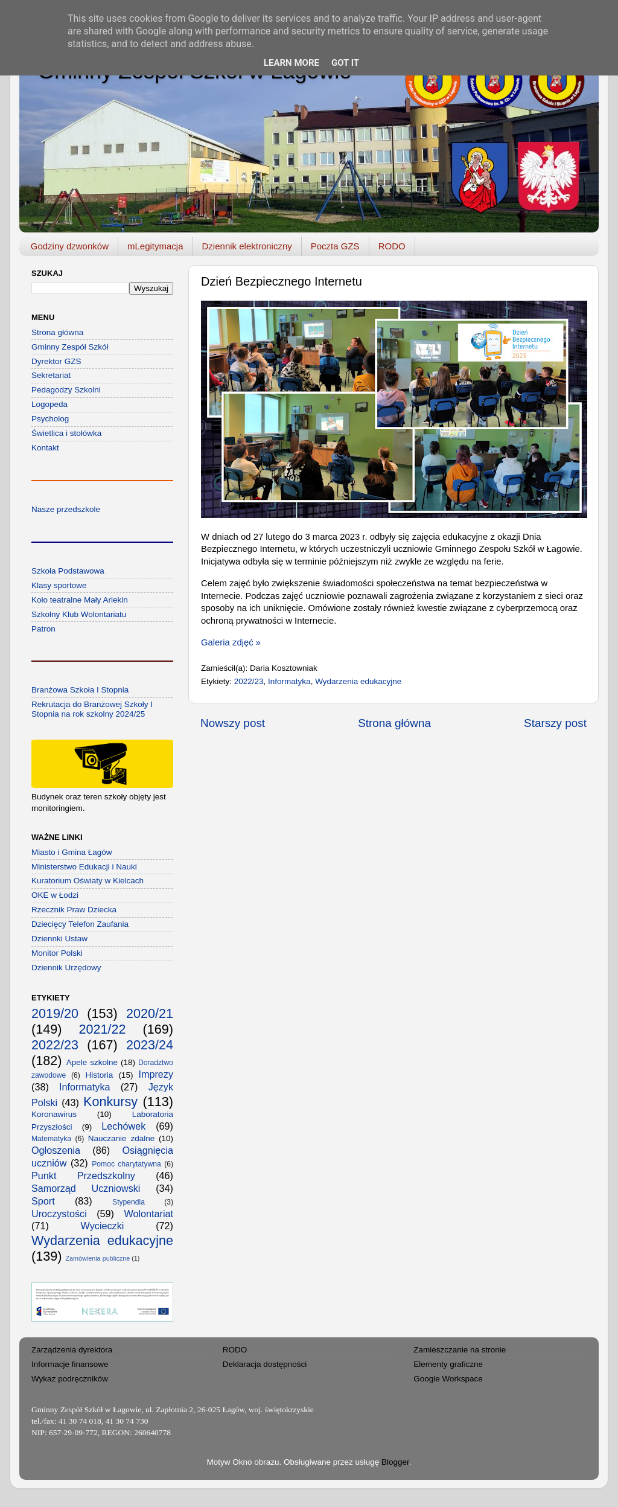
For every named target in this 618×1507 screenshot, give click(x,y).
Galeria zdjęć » (231, 642)
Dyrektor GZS (56, 361)
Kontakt (45, 447)
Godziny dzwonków (70, 246)
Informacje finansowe (70, 1364)
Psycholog (50, 418)
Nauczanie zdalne (121, 1138)
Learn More (291, 62)
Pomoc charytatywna (126, 1164)
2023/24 (149, 1044)
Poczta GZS (335, 246)
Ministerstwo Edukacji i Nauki (84, 866)
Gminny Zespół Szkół (70, 346)
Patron (43, 628)
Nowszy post (232, 723)
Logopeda (49, 404)
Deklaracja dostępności (265, 1364)
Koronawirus (54, 1114)
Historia (99, 1075)
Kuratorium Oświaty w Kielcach (87, 880)
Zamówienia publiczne (97, 1258)
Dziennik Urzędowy (66, 967)
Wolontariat (148, 1213)
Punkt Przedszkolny (83, 1175)
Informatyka (289, 681)
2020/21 (149, 1013)
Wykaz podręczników (69, 1378)
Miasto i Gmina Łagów (71, 852)
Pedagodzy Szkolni (66, 389)
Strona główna (394, 723)
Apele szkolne (92, 1062)
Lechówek (123, 1126)
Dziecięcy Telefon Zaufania (80, 924)
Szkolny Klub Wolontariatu (78, 614)
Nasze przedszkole (65, 509)
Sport (43, 1200)
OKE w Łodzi (54, 895)
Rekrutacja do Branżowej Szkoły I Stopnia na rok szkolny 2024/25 (92, 709)
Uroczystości (59, 1213)
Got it (345, 62)
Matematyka (51, 1138)
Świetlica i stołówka (66, 433)
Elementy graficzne (448, 1364)
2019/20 (54, 1013)
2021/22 (102, 1029)
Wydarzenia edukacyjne (358, 681)
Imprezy (155, 1074)
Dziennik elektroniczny (247, 246)
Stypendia (128, 1202)
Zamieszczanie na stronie (459, 1349)
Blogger (395, 1462)
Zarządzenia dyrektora (71, 1349)
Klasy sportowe (59, 585)
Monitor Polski (57, 953)
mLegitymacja (155, 246)
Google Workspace (448, 1378)
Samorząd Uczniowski (85, 1188)
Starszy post (555, 723)
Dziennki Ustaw (59, 938)
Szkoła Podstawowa (67, 570)
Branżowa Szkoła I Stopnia (80, 689)
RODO (392, 246)
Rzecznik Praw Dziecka (73, 909)
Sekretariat (51, 375)
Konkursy (110, 1101)
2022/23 (249, 681)
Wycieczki (102, 1225)
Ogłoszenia (55, 1150)
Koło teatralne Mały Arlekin (79, 599)
